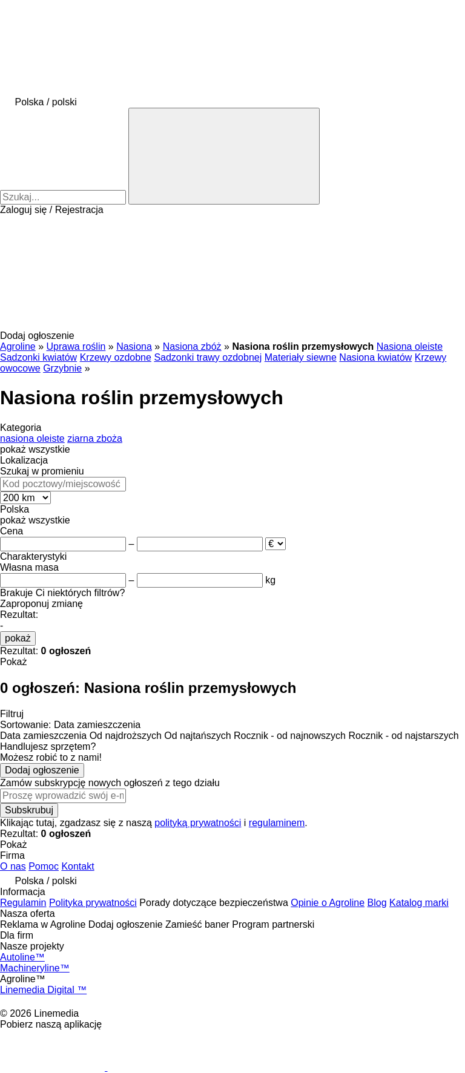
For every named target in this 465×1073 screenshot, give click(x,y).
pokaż (18, 638)
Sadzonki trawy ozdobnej (208, 357)
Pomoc (43, 866)
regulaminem (277, 823)
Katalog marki (419, 902)
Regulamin (23, 902)
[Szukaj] (224, 156)
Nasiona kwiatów (375, 357)
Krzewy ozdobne (115, 357)
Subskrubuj (29, 810)
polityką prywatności (197, 823)
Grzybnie (62, 368)
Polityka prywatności (93, 902)
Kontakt (77, 866)
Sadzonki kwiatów (38, 357)
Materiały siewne (301, 357)
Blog (377, 902)
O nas (13, 866)
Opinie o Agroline (327, 902)
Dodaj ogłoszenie (42, 770)
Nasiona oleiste (410, 346)
